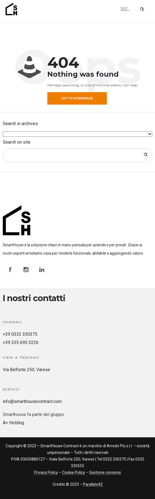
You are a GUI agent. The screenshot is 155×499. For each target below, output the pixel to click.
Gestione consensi (105, 472)
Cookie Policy (73, 472)
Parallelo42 (93, 484)
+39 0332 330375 (20, 334)
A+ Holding (13, 422)
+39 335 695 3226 (20, 342)
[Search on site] (77, 155)
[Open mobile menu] (126, 9)
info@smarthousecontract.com (32, 401)
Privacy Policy (46, 472)
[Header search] (142, 8)
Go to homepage (77, 98)
